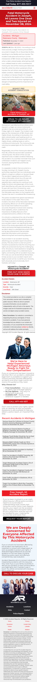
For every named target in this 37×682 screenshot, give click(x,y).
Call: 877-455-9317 (18, 401)
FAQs (10, 610)
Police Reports (18, 614)
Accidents (6, 36)
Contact (27, 610)
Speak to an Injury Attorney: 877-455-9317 (18, 120)
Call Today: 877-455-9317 (18, 4)
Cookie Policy (27, 624)
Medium (27, 629)
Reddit (9, 629)
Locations (27, 607)
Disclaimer (10, 624)
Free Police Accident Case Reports (18, 1)
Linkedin (27, 626)
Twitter (10, 626)
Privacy (27, 621)
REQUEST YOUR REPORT (18, 519)
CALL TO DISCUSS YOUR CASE (18, 573)
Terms (9, 621)
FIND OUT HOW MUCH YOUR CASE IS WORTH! (18, 273)
